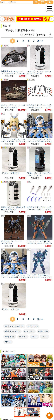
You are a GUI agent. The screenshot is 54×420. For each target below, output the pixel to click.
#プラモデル (33, 326)
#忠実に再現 (43, 331)
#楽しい (34, 337)
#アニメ (44, 337)
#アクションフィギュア (14, 326)
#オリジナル (29, 331)
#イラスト (23, 337)
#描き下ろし (10, 337)
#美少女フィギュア (12, 331)
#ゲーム (8, 342)
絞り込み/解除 (27, 35)
